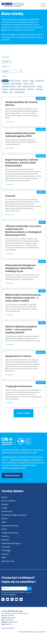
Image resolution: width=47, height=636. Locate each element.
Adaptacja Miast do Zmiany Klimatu (21, 104)
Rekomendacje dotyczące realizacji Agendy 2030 (20, 135)
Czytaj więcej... (9, 121)
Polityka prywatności (7, 628)
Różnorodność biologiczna (11, 543)
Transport (5, 554)
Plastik (4, 529)
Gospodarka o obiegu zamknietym (14, 515)
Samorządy (5, 547)
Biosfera (4, 497)
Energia (4, 508)
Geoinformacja (6, 511)
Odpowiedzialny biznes (10, 525)
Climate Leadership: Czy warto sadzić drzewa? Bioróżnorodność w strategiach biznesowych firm (23, 230)
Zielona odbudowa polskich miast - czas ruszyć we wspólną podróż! (21, 329)
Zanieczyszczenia (7, 561)
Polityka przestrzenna (9, 532)
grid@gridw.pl (10, 618)
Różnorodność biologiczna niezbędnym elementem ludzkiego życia (20, 268)
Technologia (6, 550)
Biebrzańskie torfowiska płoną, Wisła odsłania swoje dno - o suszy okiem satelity (23, 297)
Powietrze (5, 536)
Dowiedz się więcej (12, 475)
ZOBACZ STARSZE (23, 413)
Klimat (3, 522)
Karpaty (4, 518)
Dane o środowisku (8, 500)
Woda (3, 557)
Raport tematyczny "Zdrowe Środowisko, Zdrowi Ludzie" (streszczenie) (21, 162)
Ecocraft (10, 195)
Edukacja (4, 504)
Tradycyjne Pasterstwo (18, 386)
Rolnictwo (5, 539)
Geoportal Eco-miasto (18, 356)
